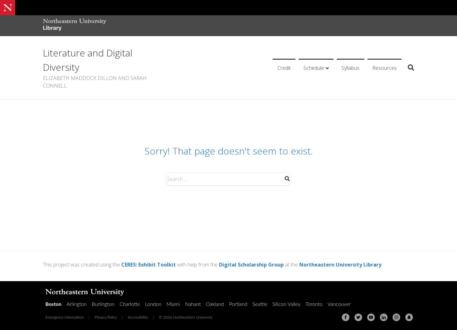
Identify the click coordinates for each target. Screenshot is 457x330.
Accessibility (138, 317)
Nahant (193, 304)
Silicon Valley (286, 304)
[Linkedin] (383, 317)
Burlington (103, 304)
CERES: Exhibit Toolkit (148, 264)
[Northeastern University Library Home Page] (74, 25)
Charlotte (130, 304)
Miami (173, 304)
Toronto (314, 304)
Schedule (313, 67)
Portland (238, 304)
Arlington (77, 304)
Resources (384, 67)
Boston (53, 304)
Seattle (259, 304)
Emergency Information (64, 317)
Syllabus (350, 67)
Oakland (215, 304)
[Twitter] (358, 317)
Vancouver (339, 304)
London (153, 304)
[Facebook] (345, 317)
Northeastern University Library (340, 264)
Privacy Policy (106, 317)
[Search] (408, 67)
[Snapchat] (409, 317)
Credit (284, 67)
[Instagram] (396, 317)
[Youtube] (371, 317)
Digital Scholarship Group (251, 264)
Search (287, 178)
